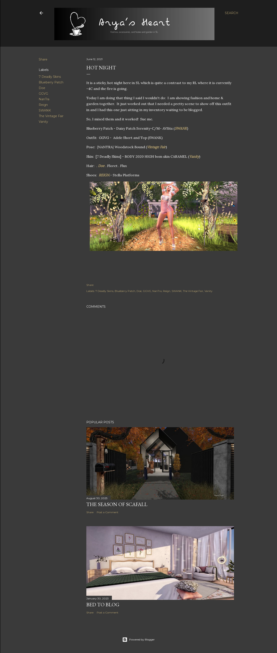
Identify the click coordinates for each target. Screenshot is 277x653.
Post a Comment (107, 512)
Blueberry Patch (51, 82)
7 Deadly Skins (50, 77)
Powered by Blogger (138, 639)
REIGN (104, 175)
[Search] (231, 13)
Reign (43, 105)
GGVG (43, 94)
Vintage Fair (156, 147)
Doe (42, 88)
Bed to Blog (102, 604)
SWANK (45, 110)
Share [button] (43, 59)
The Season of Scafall (116, 504)
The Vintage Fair (51, 116)
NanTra (44, 99)
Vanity (43, 122)
